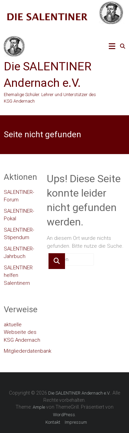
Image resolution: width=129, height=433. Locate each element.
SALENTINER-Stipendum (19, 234)
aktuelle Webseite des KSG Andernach (22, 332)
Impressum (76, 422)
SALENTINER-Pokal (19, 215)
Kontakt (52, 422)
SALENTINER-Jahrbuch (19, 253)
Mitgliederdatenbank (27, 351)
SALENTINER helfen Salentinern (18, 275)
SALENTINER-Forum (19, 196)
